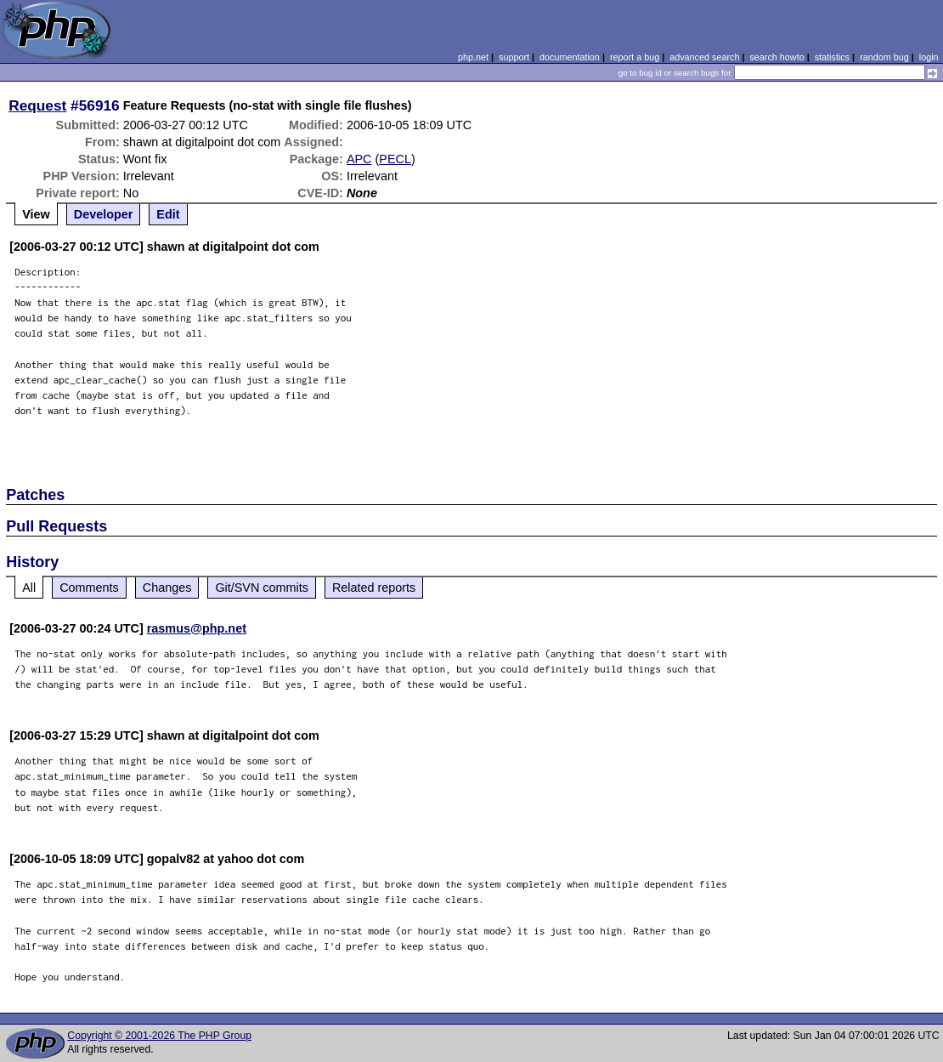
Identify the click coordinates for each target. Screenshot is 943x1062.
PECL (395, 159)
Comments (89, 587)
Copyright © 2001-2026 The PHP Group (159, 1036)
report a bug (634, 57)
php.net (473, 57)
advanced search (704, 57)
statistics (832, 57)
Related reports (373, 587)
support (514, 57)
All (29, 587)
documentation (569, 57)
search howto (776, 57)
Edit (167, 214)
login (929, 57)
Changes (167, 587)
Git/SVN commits (261, 587)
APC (359, 159)
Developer (103, 214)
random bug (884, 57)
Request (37, 105)
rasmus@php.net (196, 628)
